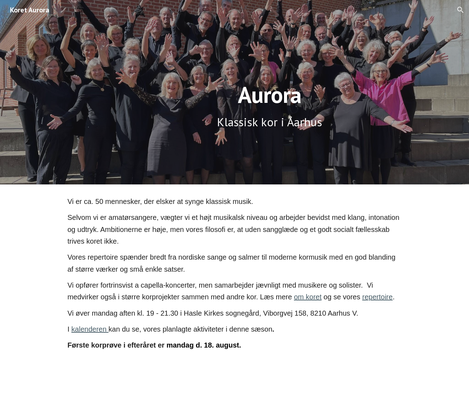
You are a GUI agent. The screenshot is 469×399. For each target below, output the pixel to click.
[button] (460, 9)
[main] (270, 92)
